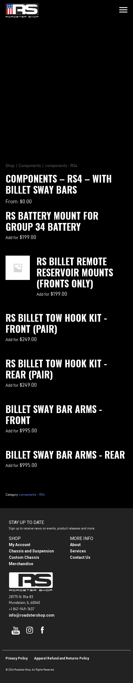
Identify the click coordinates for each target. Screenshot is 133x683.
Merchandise (21, 564)
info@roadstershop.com (31, 615)
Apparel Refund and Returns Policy (61, 658)
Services (78, 551)
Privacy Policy (17, 658)
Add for (21, 237)
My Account (19, 544)
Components (30, 165)
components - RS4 (61, 165)
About (75, 544)
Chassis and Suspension (31, 551)
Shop (10, 165)
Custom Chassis (24, 557)
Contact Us (80, 557)
